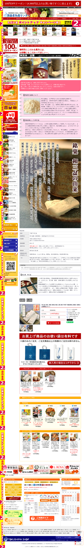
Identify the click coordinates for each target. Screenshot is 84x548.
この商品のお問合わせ (72, 316)
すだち (5, 529)
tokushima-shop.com (66, 13)
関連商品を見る (10, 283)
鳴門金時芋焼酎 (46, 531)
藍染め (43, 533)
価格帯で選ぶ (9, 225)
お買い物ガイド (31, 18)
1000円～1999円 (36, 41)
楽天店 (6, 275)
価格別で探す (27, 41)
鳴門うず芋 (55, 531)
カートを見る (77, 7)
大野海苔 (74, 529)
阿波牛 (26, 531)
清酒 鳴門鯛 (30, 531)
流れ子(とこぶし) (68, 529)
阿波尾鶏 (22, 531)
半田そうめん (30, 529)
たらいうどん (36, 529)
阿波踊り (60, 533)
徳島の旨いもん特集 (8, 475)
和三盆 (51, 531)
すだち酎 (36, 531)
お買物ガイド (78, 541)
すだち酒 (40, 531)
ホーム (8, 18)
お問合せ (6, 247)
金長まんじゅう (13, 533)
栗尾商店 (19, 533)
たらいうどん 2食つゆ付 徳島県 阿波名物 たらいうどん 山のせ (62, 419)
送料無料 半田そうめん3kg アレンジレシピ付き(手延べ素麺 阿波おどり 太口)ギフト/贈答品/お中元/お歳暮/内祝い (36, 445)
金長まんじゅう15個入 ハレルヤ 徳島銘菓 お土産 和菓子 (50, 384)
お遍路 (68, 533)
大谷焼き (47, 533)
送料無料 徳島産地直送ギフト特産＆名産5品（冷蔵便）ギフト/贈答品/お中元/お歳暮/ (74, 420)
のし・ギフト (42, 18)
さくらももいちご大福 (63, 531)
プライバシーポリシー (74, 540)
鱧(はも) (62, 529)
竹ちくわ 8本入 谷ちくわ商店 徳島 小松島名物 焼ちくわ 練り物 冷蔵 (50, 419)
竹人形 (51, 533)
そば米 (41, 529)
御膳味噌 (45, 529)
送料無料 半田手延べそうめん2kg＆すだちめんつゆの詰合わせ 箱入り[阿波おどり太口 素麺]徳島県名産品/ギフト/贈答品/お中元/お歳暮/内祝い (26, 447)
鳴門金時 (9, 529)
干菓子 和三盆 (35, 39)
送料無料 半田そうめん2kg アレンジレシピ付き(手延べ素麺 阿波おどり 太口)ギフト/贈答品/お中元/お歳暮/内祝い (64, 445)
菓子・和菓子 (27, 39)
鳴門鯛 (58, 529)
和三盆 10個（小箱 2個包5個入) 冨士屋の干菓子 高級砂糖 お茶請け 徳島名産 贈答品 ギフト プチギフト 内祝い (26, 385)
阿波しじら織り (38, 533)
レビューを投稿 (71, 311)
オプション (6, 221)
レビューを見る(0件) (72, 309)
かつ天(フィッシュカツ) (15, 531)
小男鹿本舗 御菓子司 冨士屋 (31, 42)
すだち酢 (54, 529)
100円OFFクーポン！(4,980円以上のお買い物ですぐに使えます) (42, 3)
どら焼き (70, 531)
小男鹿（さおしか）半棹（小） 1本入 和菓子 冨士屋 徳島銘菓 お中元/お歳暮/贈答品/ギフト (38, 384)
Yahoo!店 (7, 273)
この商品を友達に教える (73, 314)
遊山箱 (64, 533)
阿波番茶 (50, 529)
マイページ (70, 7)
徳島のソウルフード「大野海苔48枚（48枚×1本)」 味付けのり (38, 419)
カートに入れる (53, 323)
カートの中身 (8, 233)
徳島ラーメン (24, 529)
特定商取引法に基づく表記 (73, 313)
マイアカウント (42, 540)
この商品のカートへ (79, 534)
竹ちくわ (7, 531)
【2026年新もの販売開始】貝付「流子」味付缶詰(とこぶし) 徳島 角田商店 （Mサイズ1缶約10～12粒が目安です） (55, 445)
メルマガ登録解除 (51, 540)
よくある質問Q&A (53, 18)
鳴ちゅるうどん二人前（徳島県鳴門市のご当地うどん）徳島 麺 (26, 419)
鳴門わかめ (14, 529)
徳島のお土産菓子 (30, 533)
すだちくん (55, 533)
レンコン (19, 529)
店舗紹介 (64, 18)
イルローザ (23, 533)
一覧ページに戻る (71, 318)
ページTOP (78, 544)
